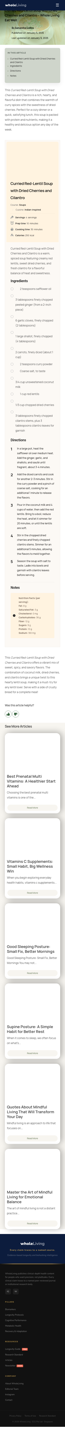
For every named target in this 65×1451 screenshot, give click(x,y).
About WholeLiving (14, 1383)
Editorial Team (12, 1389)
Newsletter (14, 1365)
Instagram (10, 1394)
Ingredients (16, 65)
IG (8, 1291)
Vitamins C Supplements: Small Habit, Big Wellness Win (30, 866)
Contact (8, 1400)
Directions (15, 70)
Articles (8, 1360)
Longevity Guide (16, 1349)
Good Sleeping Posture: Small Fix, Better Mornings (31, 949)
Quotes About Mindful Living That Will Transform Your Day (30, 1112)
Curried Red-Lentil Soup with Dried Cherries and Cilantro (32, 60)
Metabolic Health (13, 1325)
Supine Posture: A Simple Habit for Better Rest (30, 1029)
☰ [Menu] (57, 5)
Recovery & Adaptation (16, 1331)
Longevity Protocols (14, 1314)
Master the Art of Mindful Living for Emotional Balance (29, 1197)
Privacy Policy (15, 1416)
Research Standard (14, 1354)
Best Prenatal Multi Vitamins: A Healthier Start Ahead (31, 781)
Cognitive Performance (15, 1320)
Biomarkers (10, 1309)
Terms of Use (30, 1416)
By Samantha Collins (23, 27)
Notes (13, 75)
